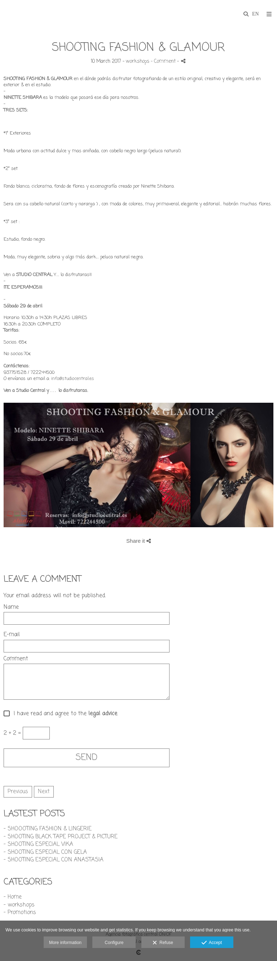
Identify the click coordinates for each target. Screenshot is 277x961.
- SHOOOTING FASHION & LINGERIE (48, 829)
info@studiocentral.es (72, 378)
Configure (114, 942)
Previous (18, 792)
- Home (13, 897)
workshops (137, 61)
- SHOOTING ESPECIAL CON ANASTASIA (54, 860)
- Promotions (20, 913)
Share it (138, 541)
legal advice (102, 714)
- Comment (164, 61)
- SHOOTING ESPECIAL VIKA (38, 844)
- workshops (19, 905)
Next (44, 792)
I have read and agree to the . (64, 714)
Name (11, 607)
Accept (212, 943)
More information (65, 942)
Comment (16, 659)
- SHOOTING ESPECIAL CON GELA (45, 852)
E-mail (12, 635)
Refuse (163, 943)
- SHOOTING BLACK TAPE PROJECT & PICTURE (61, 837)
